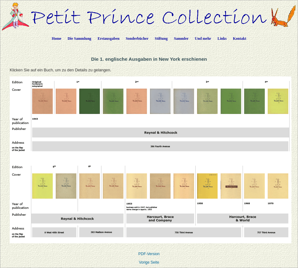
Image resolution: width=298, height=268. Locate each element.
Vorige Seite (149, 262)
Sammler (181, 38)
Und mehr (203, 38)
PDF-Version (149, 254)
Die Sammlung (79, 38)
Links (222, 38)
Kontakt (239, 38)
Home (56, 38)
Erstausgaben (109, 38)
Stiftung (161, 38)
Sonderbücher (137, 38)
